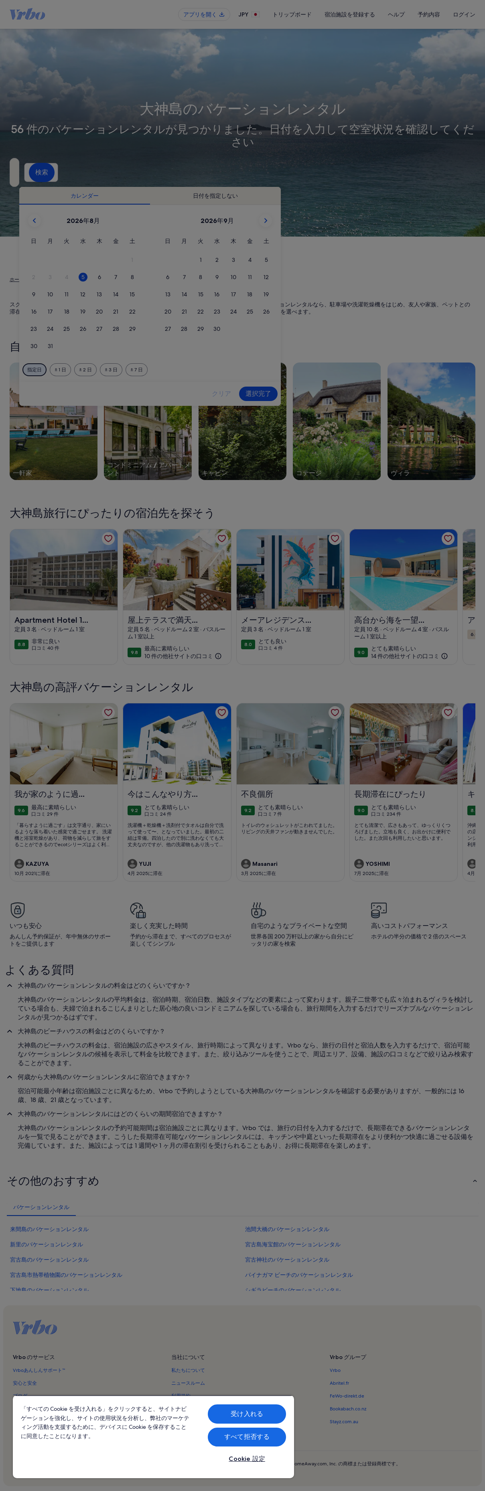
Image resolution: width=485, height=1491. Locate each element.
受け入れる (247, 1414)
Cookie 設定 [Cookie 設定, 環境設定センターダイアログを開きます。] (247, 1459)
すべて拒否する (247, 1436)
